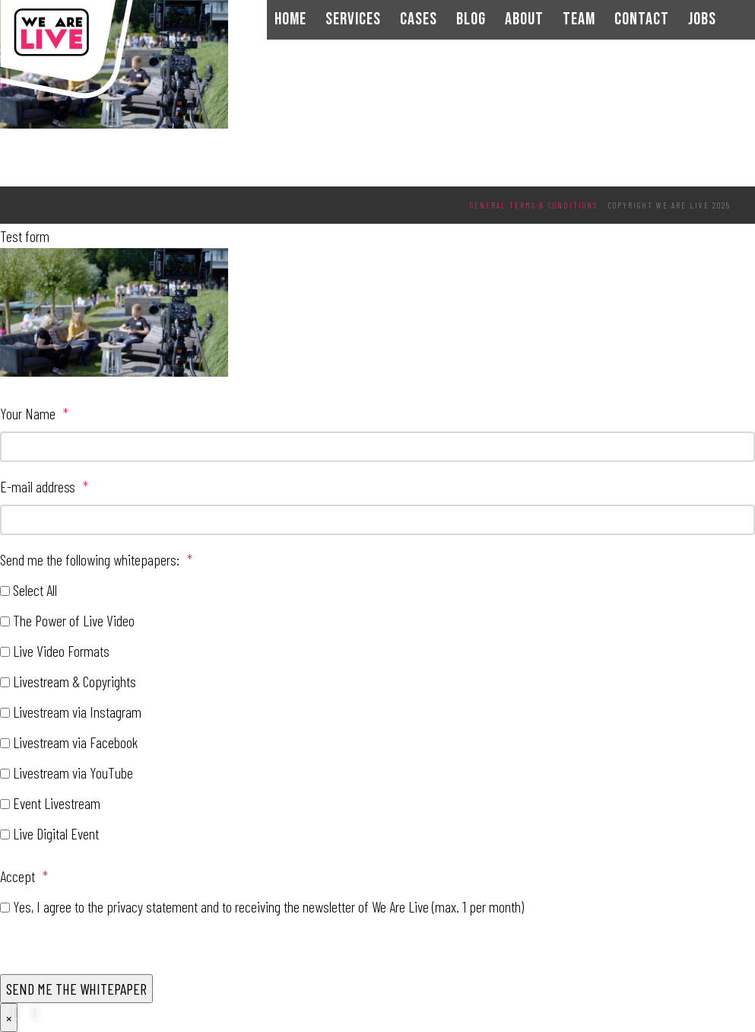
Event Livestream (56, 803)
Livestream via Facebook (75, 742)
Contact (641, 19)
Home (290, 19)
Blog (471, 19)
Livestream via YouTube (73, 772)
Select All (35, 590)
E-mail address (44, 486)
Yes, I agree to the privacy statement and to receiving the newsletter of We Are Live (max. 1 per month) (268, 906)
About (524, 19)
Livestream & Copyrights (74, 681)
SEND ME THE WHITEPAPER (76, 988)
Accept (24, 876)
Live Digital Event (56, 833)
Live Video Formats (61, 651)
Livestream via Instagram (77, 711)
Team (579, 19)
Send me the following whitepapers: (96, 559)
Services (353, 19)
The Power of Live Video (74, 620)
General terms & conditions (534, 205)
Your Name (34, 413)
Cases (418, 19)
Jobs (702, 19)
